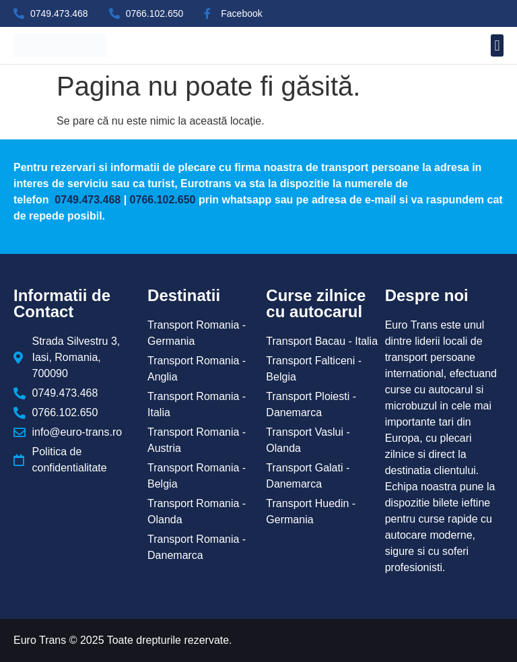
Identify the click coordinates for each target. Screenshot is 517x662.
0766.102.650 (163, 199)
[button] (497, 45)
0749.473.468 (86, 199)
